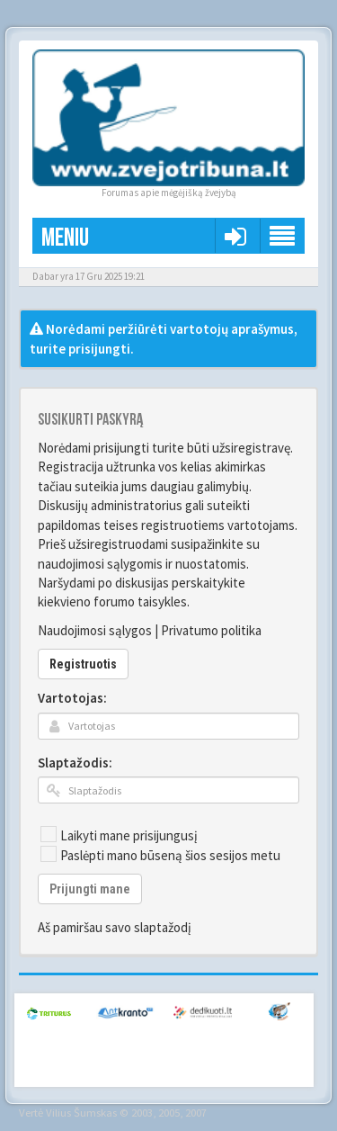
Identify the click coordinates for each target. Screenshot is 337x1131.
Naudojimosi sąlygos (95, 630)
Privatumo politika (211, 630)
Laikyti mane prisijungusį (119, 835)
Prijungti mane (89, 889)
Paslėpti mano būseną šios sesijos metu (160, 855)
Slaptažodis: (75, 762)
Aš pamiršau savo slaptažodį (114, 927)
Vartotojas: (72, 697)
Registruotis (83, 664)
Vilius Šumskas (81, 1112)
